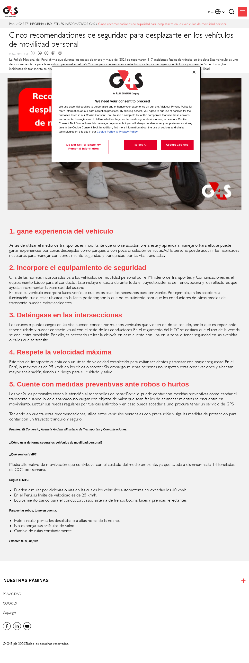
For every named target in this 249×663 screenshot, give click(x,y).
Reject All (141, 144)
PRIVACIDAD (12, 594)
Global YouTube (27, 626)
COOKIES (10, 603)
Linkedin (40, 53)
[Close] (194, 72)
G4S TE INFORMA (31, 24)
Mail (53, 53)
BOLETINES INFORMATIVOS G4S (71, 24)
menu (242, 12)
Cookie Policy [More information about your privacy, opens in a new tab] (106, 131)
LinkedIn (17, 626)
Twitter (46, 53)
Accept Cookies (177, 144)
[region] (126, 114)
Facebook (33, 53)
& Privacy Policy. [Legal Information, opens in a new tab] (127, 131)
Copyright (9, 613)
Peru (12, 24)
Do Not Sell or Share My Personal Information (83, 146)
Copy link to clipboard (60, 53)
